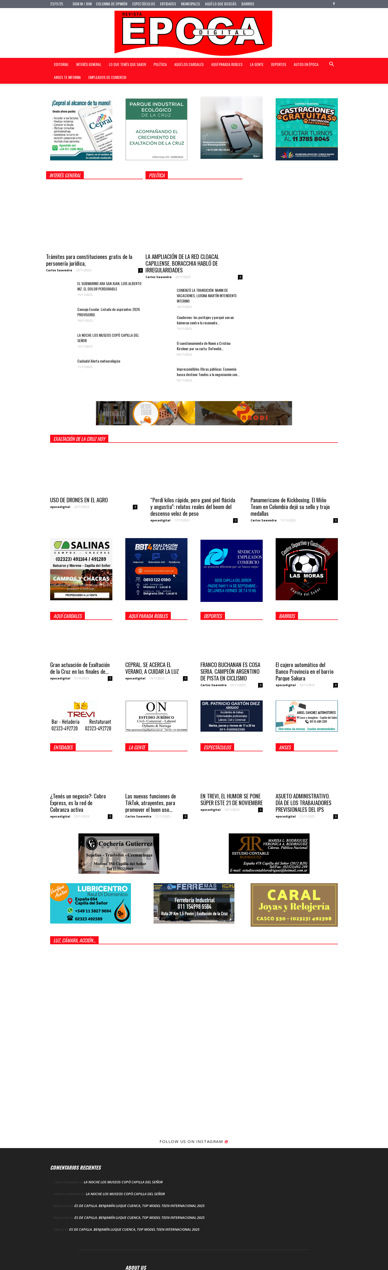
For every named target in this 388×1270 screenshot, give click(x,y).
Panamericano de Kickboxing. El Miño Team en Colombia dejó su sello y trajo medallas (290, 506)
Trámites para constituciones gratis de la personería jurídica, (89, 259)
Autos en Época (306, 64)
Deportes (278, 64)
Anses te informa (67, 77)
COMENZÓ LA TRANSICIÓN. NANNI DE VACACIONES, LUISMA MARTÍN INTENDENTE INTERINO (207, 295)
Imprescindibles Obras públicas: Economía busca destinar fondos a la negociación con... (208, 371)
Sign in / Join (82, 3)
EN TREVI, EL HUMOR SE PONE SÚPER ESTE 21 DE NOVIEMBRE (231, 799)
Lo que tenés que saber (127, 64)
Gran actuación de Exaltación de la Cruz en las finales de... (80, 667)
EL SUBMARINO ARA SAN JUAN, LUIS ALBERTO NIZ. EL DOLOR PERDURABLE (109, 286)
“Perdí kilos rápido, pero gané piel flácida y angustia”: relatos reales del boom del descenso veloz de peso (192, 506)
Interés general (88, 64)
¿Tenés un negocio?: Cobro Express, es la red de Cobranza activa (78, 802)
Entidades (168, 3)
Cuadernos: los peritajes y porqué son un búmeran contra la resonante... (205, 319)
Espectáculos (143, 3)
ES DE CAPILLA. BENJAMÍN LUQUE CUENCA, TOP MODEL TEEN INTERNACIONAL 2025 (139, 1205)
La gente (257, 64)
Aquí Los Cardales (189, 64)
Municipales (190, 3)
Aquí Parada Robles (226, 64)
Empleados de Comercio (107, 77)
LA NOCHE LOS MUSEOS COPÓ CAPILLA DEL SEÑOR (108, 337)
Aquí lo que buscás (220, 3)
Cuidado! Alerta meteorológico (98, 361)
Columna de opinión (111, 3)
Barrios (247, 3)
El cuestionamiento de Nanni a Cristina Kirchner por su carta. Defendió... (203, 345)
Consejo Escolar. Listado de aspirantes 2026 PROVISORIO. (108, 311)
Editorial (61, 64)
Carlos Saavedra (59, 270)
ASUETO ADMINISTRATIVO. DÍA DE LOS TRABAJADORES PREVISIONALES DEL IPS (303, 802)
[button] (331, 64)
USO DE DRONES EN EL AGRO (79, 500)
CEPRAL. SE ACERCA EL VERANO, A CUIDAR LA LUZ (152, 667)
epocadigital (60, 507)
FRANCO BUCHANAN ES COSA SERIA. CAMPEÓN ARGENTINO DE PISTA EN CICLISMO (230, 671)
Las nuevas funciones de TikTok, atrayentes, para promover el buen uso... (150, 802)
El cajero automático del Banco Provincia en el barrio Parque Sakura (305, 671)
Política (160, 64)
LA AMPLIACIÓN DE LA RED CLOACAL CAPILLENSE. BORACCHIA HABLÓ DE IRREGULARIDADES (182, 263)
